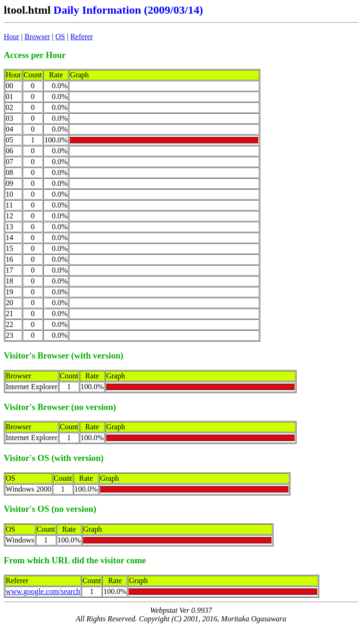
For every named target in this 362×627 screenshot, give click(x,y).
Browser (37, 37)
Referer (81, 37)
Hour (11, 37)
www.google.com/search (43, 591)
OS (60, 37)
